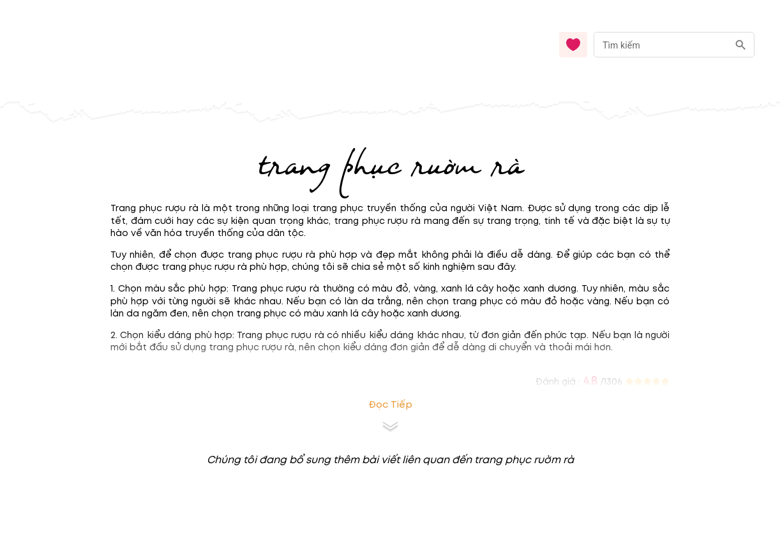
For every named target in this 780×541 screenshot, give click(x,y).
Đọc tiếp (390, 405)
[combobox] (674, 45)
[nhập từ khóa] (661, 44)
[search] (741, 45)
